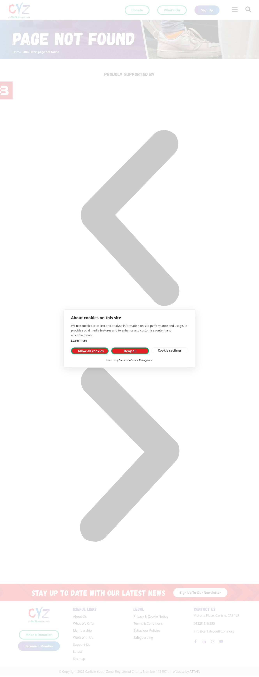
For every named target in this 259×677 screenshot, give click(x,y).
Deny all (130, 351)
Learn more (79, 340)
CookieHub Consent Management (136, 360)
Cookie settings (170, 350)
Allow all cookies (91, 351)
